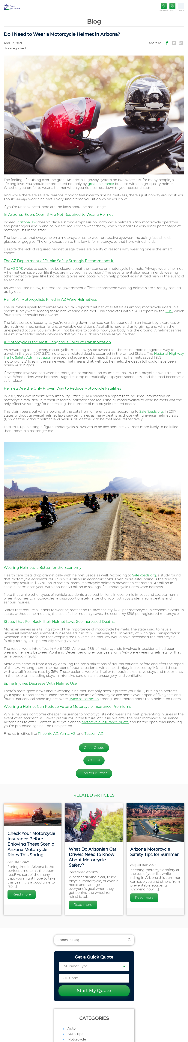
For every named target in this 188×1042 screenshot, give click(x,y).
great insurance (101, 184)
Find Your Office (94, 773)
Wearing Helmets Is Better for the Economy (42, 567)
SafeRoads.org (151, 411)
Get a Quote (94, 748)
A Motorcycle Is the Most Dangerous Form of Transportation (57, 342)
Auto (71, 1028)
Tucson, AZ (94, 733)
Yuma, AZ (68, 733)
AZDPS (17, 268)
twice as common (84, 699)
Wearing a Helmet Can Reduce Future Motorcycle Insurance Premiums (67, 706)
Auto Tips (75, 1034)
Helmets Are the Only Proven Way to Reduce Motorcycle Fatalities (62, 388)
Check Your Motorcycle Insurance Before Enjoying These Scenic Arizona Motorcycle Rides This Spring (31, 844)
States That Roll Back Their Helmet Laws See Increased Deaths (59, 622)
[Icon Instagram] (181, 43)
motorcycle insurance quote (105, 722)
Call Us (94, 760)
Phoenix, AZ (48, 733)
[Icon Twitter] (174, 43)
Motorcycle (76, 1039)
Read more (21, 894)
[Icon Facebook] (167, 43)
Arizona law (27, 222)
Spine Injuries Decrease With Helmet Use (40, 683)
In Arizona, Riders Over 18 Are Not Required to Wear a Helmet (58, 214)
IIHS (169, 311)
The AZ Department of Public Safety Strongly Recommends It (59, 261)
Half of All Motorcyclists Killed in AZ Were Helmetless (50, 299)
